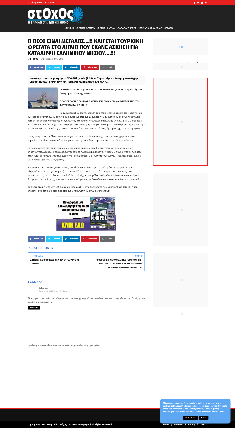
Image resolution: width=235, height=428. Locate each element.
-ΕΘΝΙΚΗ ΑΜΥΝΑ (106, 28)
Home (166, 425)
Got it (203, 418)
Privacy (191, 425)
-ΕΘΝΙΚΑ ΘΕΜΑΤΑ (85, 28)
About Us (178, 425)
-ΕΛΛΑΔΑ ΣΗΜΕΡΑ (126, 28)
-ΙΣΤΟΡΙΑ (169, 28)
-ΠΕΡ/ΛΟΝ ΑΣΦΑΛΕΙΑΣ (150, 28)
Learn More (190, 418)
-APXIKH (69, 28)
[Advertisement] (117, 381)
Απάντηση (34, 308)
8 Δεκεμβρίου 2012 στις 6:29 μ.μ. (53, 291)
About (51, 2)
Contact (203, 425)
